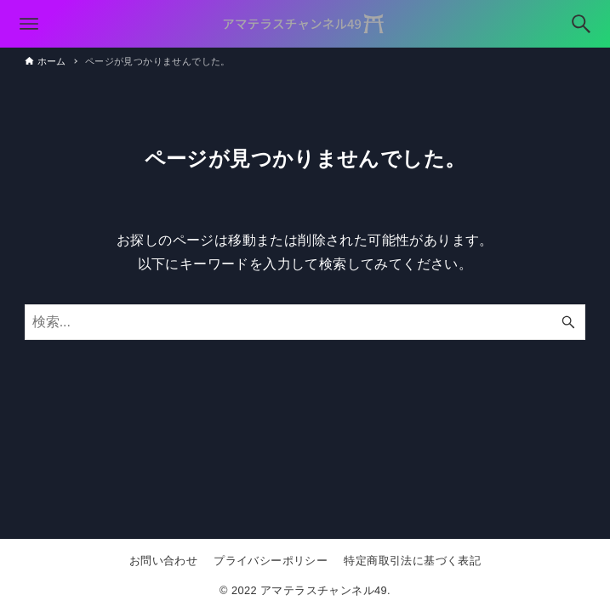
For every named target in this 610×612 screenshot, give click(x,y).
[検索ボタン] (581, 24)
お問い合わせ (163, 560)
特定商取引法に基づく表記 (412, 560)
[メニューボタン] (29, 24)
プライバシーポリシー (271, 560)
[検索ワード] (305, 322)
